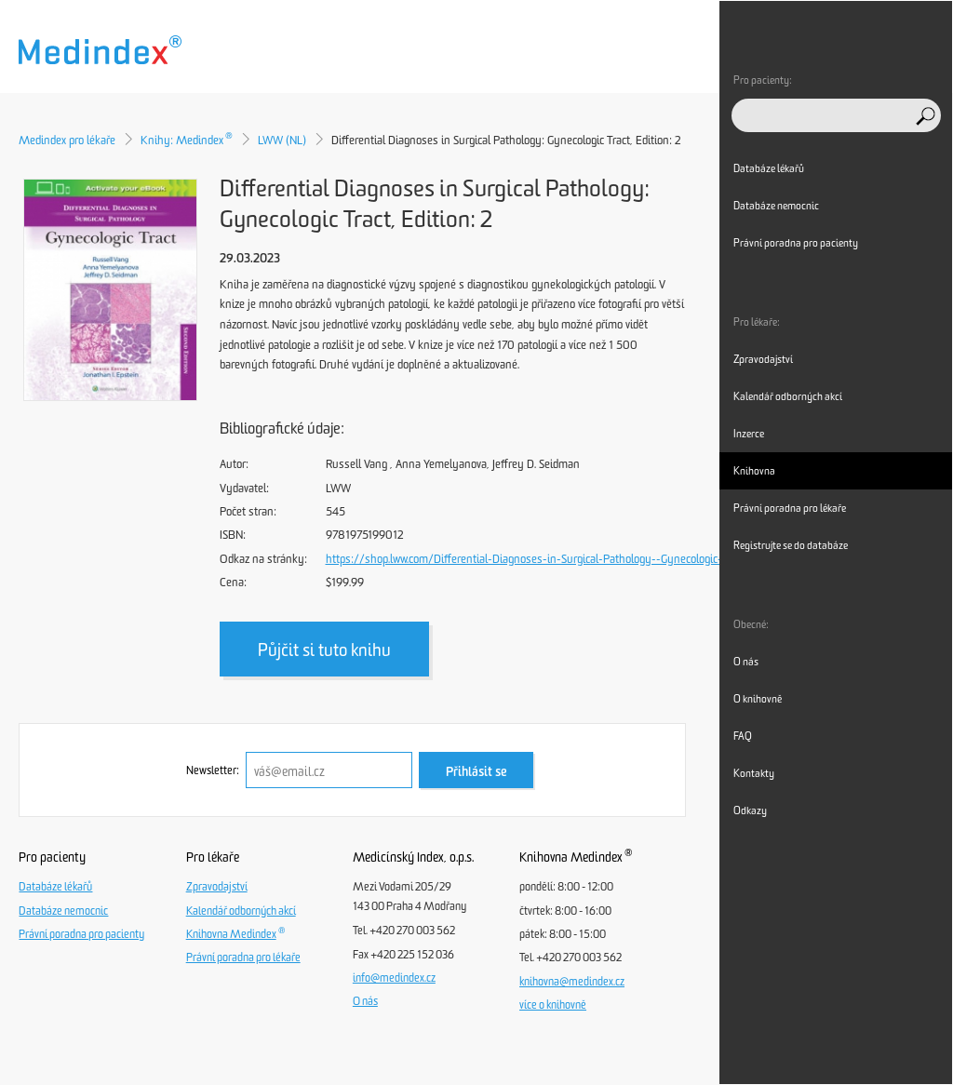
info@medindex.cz (394, 978)
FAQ (742, 736)
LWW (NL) (282, 140)
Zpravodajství (217, 886)
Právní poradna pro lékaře (243, 957)
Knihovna (754, 470)
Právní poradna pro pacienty (81, 934)
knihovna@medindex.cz (571, 981)
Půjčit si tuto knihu (324, 650)
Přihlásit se (476, 772)
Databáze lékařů (55, 886)
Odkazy (750, 810)
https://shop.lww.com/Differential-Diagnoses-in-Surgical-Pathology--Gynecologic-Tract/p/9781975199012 (582, 559)
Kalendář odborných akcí (241, 911)
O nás (365, 1001)
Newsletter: (212, 770)
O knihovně (757, 698)
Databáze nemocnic (63, 911)
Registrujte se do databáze (790, 545)
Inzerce (748, 433)
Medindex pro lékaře (67, 140)
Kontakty (753, 773)
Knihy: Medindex (187, 140)
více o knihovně (552, 1005)
